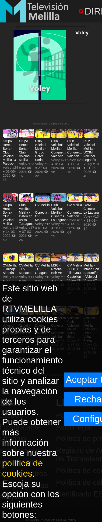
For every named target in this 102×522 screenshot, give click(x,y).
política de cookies (22, 468)
